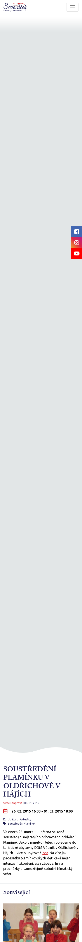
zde (45, 853)
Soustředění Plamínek (21, 823)
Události (13, 819)
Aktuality (25, 819)
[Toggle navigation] (72, 7)
